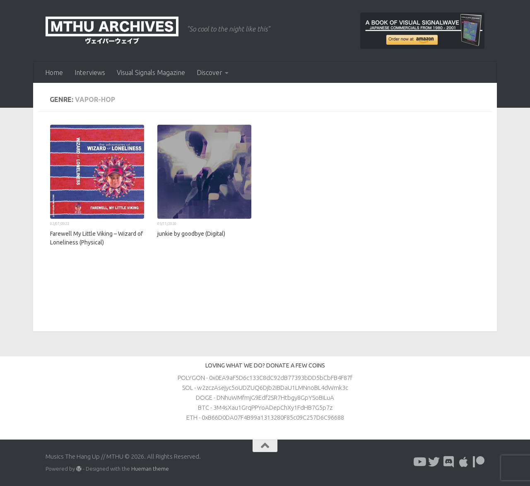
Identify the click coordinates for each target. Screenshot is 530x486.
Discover (209, 72)
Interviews (90, 72)
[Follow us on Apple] (464, 462)
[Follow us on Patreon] (478, 462)
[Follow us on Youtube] (419, 462)
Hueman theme (150, 468)
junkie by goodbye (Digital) (191, 233)
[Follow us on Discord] (449, 462)
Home (54, 72)
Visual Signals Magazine (151, 72)
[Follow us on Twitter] (434, 462)
